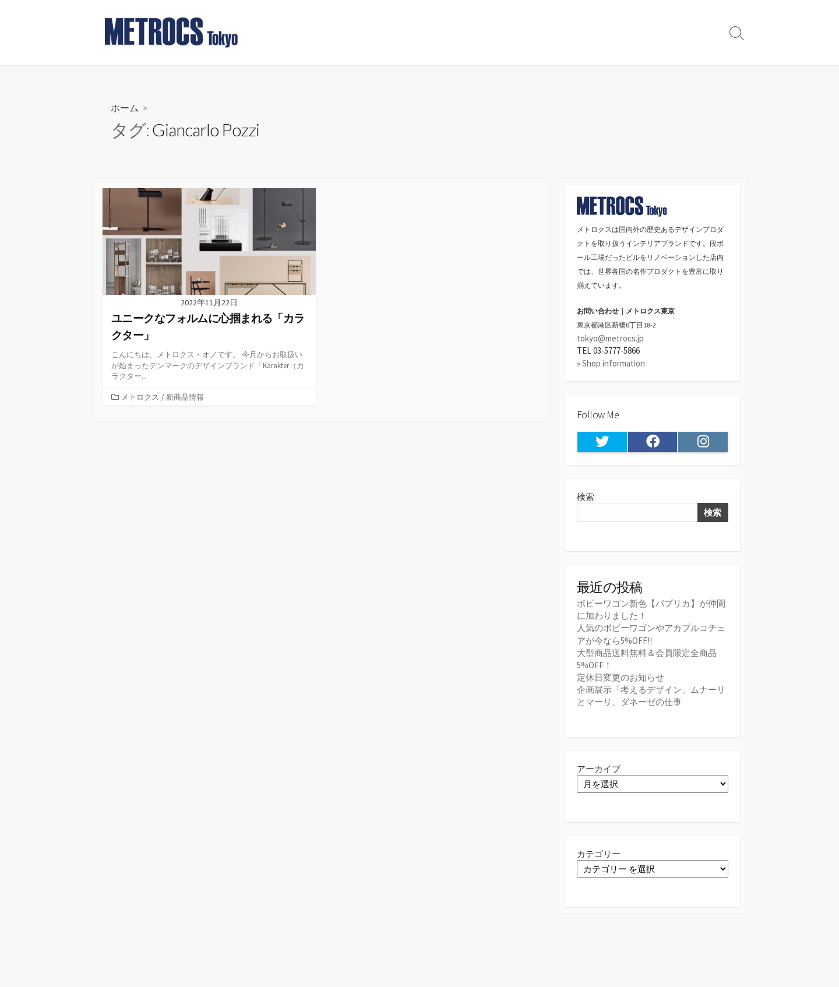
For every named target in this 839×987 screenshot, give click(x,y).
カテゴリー (599, 853)
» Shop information (611, 363)
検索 (585, 496)
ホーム (125, 107)
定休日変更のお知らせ (620, 677)
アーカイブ (599, 768)
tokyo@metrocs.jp (610, 338)
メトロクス (140, 396)
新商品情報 (185, 396)
